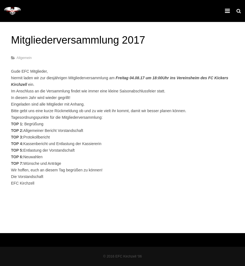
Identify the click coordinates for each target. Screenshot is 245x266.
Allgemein (24, 58)
